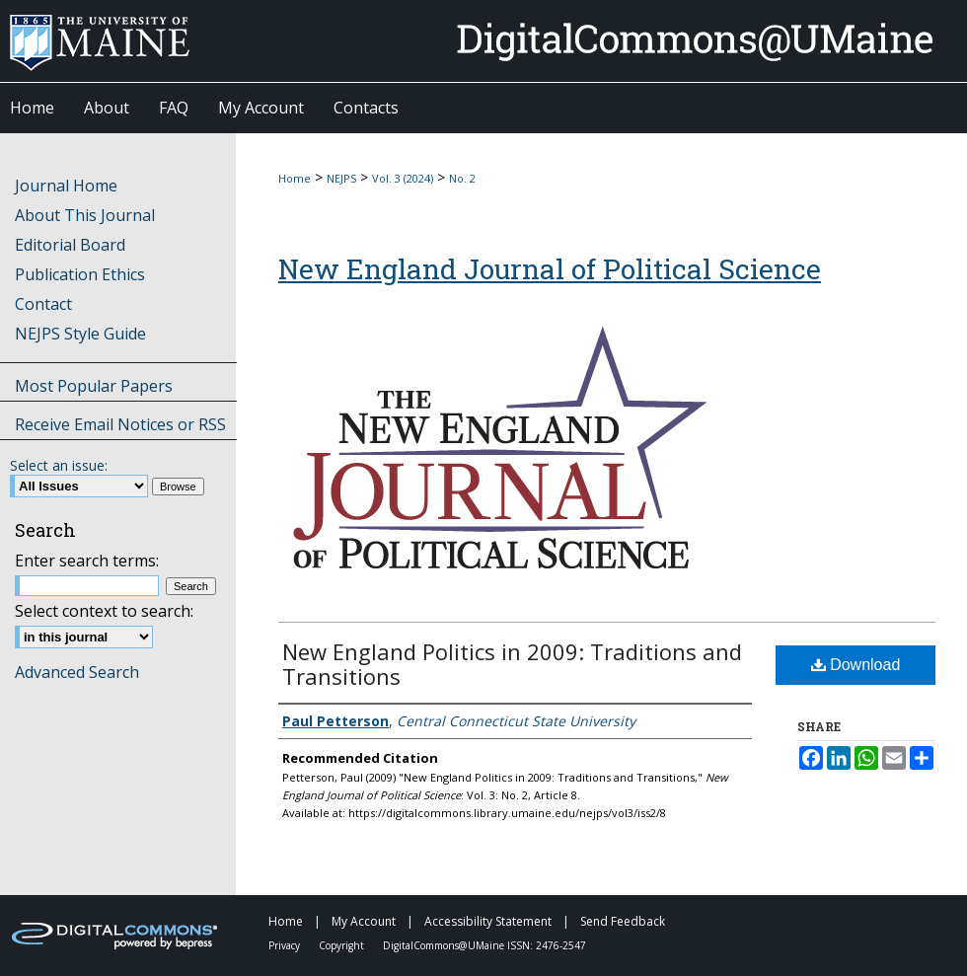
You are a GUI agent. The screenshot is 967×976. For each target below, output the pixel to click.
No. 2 (462, 178)
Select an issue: (59, 465)
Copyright (343, 945)
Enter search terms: (87, 560)
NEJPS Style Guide (80, 333)
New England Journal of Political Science (549, 269)
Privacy (285, 945)
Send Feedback (622, 921)
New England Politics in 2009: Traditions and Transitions (512, 664)
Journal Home (66, 185)
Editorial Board (70, 245)
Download (856, 664)
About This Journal (85, 215)
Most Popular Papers (94, 386)
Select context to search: (104, 611)
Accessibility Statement (489, 921)
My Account (365, 921)
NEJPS (341, 178)
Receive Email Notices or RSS (120, 424)
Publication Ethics (80, 274)
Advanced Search (77, 672)
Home (294, 178)
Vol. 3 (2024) (402, 178)
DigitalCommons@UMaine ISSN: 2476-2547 (484, 945)
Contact (43, 304)
